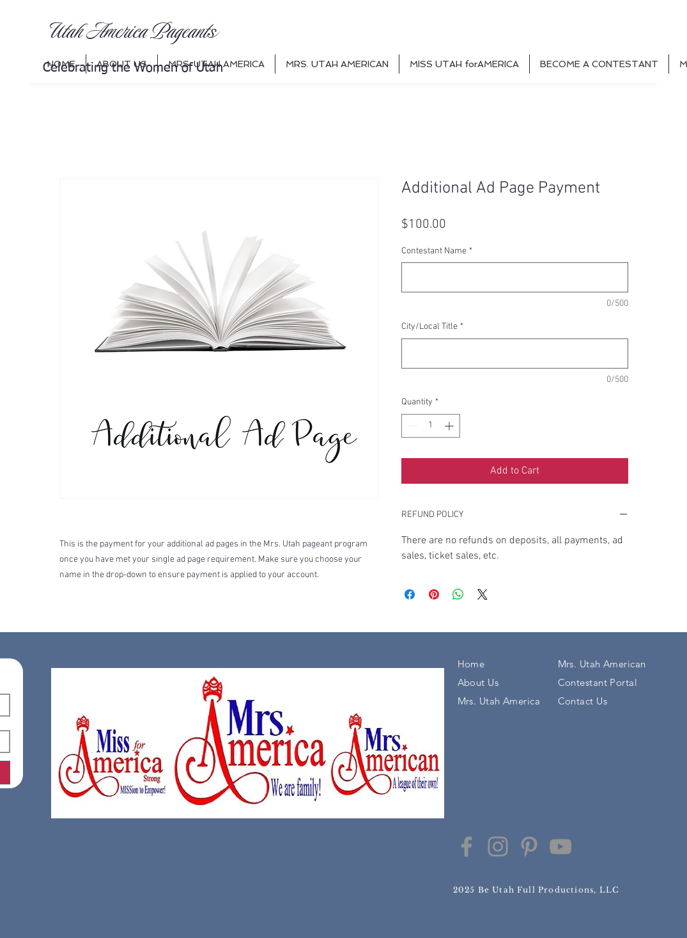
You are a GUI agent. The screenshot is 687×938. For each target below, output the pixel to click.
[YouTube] (560, 846)
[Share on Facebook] (409, 594)
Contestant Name (436, 251)
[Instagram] (497, 846)
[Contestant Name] (515, 277)
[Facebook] (466, 846)
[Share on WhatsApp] (458, 594)
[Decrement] (411, 426)
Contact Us (583, 701)
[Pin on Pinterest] (434, 594)
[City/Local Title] (515, 353)
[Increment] (450, 426)
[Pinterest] (529, 846)
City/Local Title (432, 326)
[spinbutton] (430, 426)
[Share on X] (482, 594)
